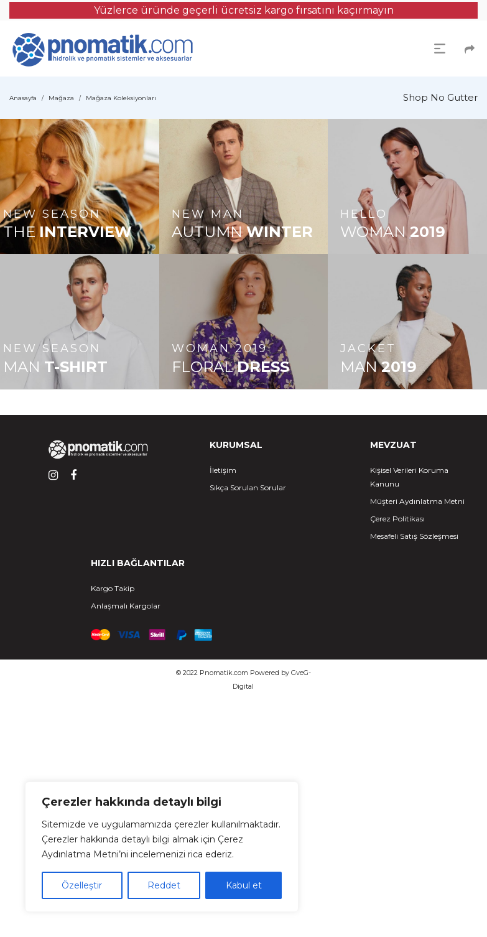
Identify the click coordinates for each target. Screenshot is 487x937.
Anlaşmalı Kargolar (125, 605)
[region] (162, 846)
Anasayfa (23, 98)
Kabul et (244, 885)
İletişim (223, 470)
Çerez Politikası (397, 518)
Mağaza (61, 98)
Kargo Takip (112, 588)
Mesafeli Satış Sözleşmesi (414, 536)
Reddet (163, 885)
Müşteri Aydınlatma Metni (417, 501)
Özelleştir (82, 885)
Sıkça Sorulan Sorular (248, 487)
